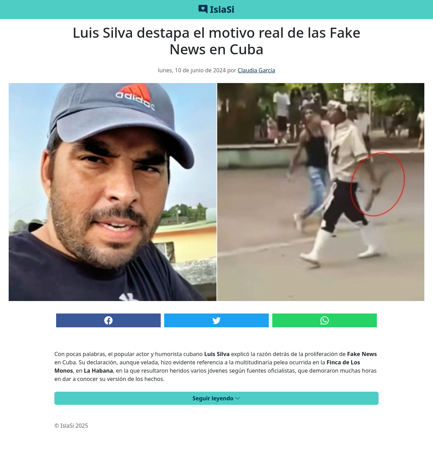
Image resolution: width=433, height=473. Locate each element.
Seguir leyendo (216, 398)
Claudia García (256, 70)
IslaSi (216, 9)
